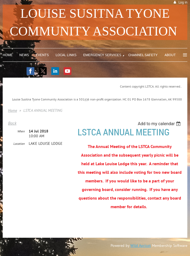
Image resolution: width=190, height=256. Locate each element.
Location (19, 144)
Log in (182, 2)
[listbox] (160, 123)
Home (12, 110)
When (21, 131)
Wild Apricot (140, 245)
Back (12, 123)
